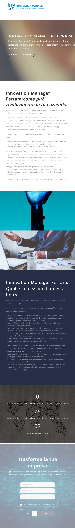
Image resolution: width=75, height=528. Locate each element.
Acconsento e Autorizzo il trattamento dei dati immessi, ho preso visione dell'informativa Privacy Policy (37, 507)
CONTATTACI (47, 514)
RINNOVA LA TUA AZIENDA (21, 55)
